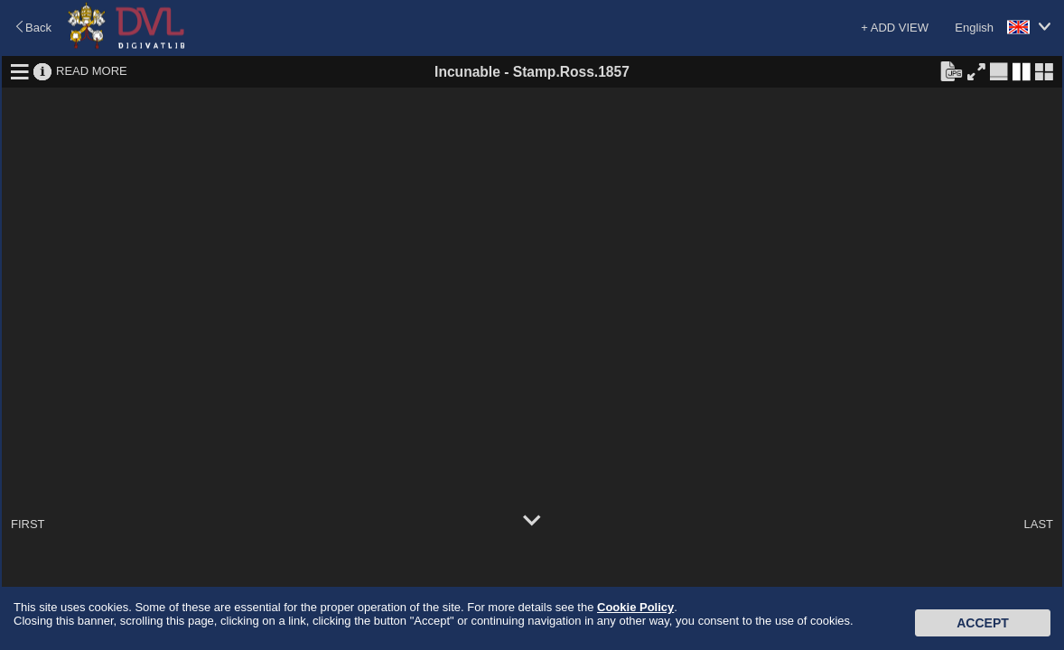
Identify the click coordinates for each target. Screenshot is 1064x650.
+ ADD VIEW (895, 27)
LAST (1038, 524)
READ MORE (91, 71)
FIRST (28, 524)
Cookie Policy (635, 607)
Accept (983, 623)
